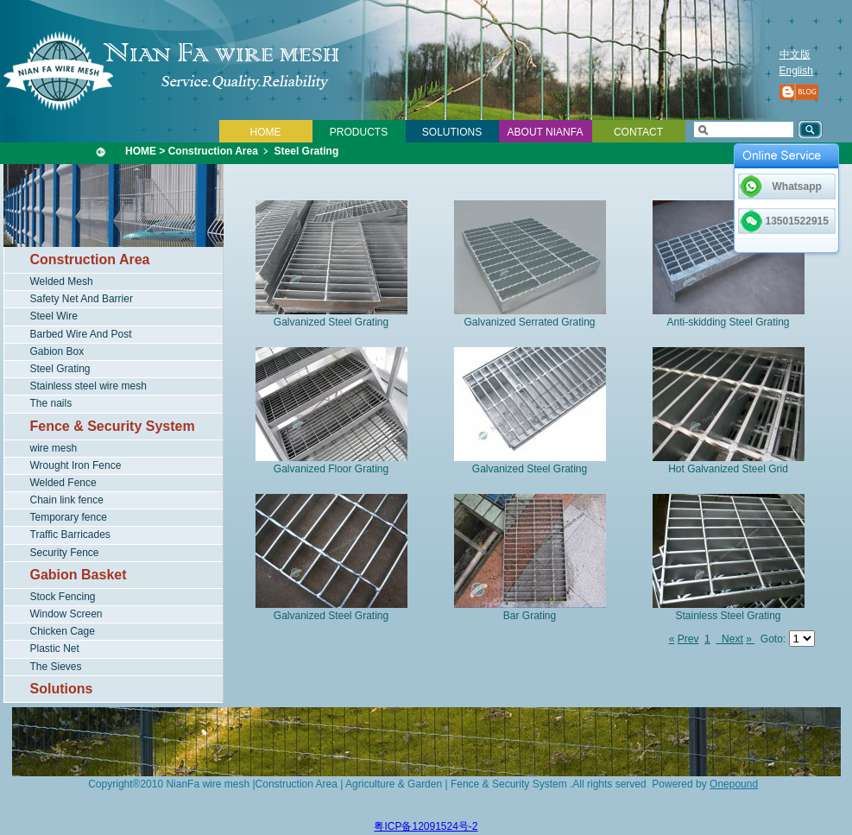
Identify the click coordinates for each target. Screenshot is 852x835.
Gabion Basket (78, 574)
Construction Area (213, 151)
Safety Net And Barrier (81, 299)
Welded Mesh (61, 281)
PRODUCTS (359, 132)
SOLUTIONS (452, 132)
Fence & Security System (112, 426)
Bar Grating (529, 616)
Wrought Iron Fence (76, 465)
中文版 (795, 54)
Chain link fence (67, 500)
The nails (51, 403)
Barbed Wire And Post (81, 334)
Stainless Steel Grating (727, 616)
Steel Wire (54, 316)
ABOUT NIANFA (546, 132)
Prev (688, 639)
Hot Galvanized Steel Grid (728, 469)
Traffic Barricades (70, 534)
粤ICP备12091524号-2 (425, 826)
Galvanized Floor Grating (331, 469)
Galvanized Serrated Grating (529, 322)
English (796, 71)
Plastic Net (54, 648)
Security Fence (64, 553)
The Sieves (56, 667)
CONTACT (638, 132)
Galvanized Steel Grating (331, 322)
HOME (265, 132)
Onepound (734, 784)
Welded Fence (63, 483)
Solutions (61, 688)
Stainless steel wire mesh (88, 386)
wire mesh (54, 448)
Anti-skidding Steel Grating (727, 322)
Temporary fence (68, 517)
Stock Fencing (63, 597)
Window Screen (66, 614)
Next (729, 639)
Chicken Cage (62, 631)
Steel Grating (307, 151)
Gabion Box (57, 351)
